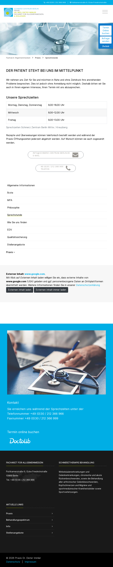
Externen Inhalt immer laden (51, 289)
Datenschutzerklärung (88, 285)
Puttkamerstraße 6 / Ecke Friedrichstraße (88, 2)
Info (8, 526)
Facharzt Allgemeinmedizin (18, 58)
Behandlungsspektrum (18, 520)
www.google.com (35, 274)
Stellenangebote (15, 532)
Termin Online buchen (105, 30)
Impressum (30, 561)
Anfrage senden (106, 40)
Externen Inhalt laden (19, 289)
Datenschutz (13, 561)
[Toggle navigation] (105, 11)
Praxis (38, 58)
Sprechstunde (51, 58)
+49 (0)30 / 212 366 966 (55, 2)
